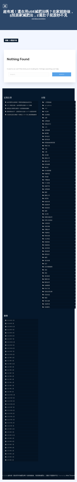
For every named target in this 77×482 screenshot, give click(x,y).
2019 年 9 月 (10, 438)
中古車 (47, 111)
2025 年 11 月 (10, 329)
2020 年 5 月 (10, 413)
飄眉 (46, 298)
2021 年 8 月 (10, 370)
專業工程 (47, 145)
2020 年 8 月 (11, 404)
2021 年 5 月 (10, 379)
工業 (46, 152)
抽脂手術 (47, 186)
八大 (46, 127)
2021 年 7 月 (10, 373)
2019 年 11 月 (10, 432)
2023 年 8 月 (11, 348)
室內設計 (47, 136)
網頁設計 (47, 254)
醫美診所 (47, 282)
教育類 (47, 198)
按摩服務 (47, 189)
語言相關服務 (48, 266)
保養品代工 (48, 124)
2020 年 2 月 (10, 423)
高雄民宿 (47, 304)
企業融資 (47, 121)
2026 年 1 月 (10, 323)
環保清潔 (47, 235)
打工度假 (47, 183)
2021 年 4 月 (10, 382)
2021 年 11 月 (10, 360)
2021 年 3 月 (10, 385)
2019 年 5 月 (10, 450)
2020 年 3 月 (11, 419)
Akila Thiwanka (71, 475)
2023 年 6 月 (10, 354)
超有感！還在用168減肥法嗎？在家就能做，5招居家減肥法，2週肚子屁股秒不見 (38, 13)
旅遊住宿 (47, 201)
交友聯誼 (47, 114)
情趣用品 (47, 173)
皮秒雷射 (47, 248)
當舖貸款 (47, 245)
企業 (46, 118)
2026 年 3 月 (10, 320)
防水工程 (47, 288)
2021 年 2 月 (10, 388)
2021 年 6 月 (10, 376)
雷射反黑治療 (48, 291)
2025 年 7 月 (10, 339)
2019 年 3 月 (10, 457)
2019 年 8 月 (10, 441)
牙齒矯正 (47, 232)
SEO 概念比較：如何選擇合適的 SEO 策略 (19, 105)
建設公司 (47, 161)
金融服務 (47, 285)
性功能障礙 (48, 170)
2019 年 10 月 (11, 435)
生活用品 (47, 239)
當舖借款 (47, 242)
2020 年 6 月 (11, 410)
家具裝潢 (47, 139)
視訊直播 (47, 260)
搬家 (46, 192)
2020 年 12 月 (11, 395)
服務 (46, 211)
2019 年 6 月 (10, 447)
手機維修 (47, 180)
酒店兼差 (47, 276)
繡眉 (46, 257)
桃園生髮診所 (48, 217)
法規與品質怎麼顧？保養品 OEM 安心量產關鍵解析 (22, 114)
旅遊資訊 (47, 208)
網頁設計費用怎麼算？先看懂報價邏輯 (18, 108)
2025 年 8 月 (10, 336)
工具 (46, 149)
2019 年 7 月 (10, 444)
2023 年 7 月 (10, 351)
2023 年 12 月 (11, 342)
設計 (46, 263)
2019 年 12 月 (10, 429)
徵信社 (47, 167)
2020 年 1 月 (10, 426)
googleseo (48, 105)
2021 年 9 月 (10, 367)
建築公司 (47, 158)
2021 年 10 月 (11, 364)
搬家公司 (47, 195)
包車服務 (47, 130)
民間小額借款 (48, 220)
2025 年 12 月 (11, 326)
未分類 (47, 214)
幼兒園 (47, 155)
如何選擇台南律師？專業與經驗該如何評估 (19, 102)
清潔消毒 (47, 226)
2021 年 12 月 (10, 357)
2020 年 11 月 (11, 398)
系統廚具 (47, 251)
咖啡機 (47, 133)
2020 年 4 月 (11, 416)
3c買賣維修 (48, 102)
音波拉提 (47, 294)
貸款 (46, 270)
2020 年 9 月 (11, 401)
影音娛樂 (47, 164)
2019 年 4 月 (10, 454)
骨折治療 (47, 301)
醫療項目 (47, 279)
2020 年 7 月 (10, 407)
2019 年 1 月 (10, 460)
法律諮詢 (47, 223)
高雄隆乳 (47, 307)
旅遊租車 (47, 204)
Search (61, 74)
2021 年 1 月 (10, 392)
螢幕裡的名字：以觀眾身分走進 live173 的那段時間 (21, 111)
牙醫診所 (47, 229)
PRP (46, 108)
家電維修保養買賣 (50, 142)
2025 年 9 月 (10, 333)
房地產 (47, 176)
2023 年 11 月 (10, 345)
